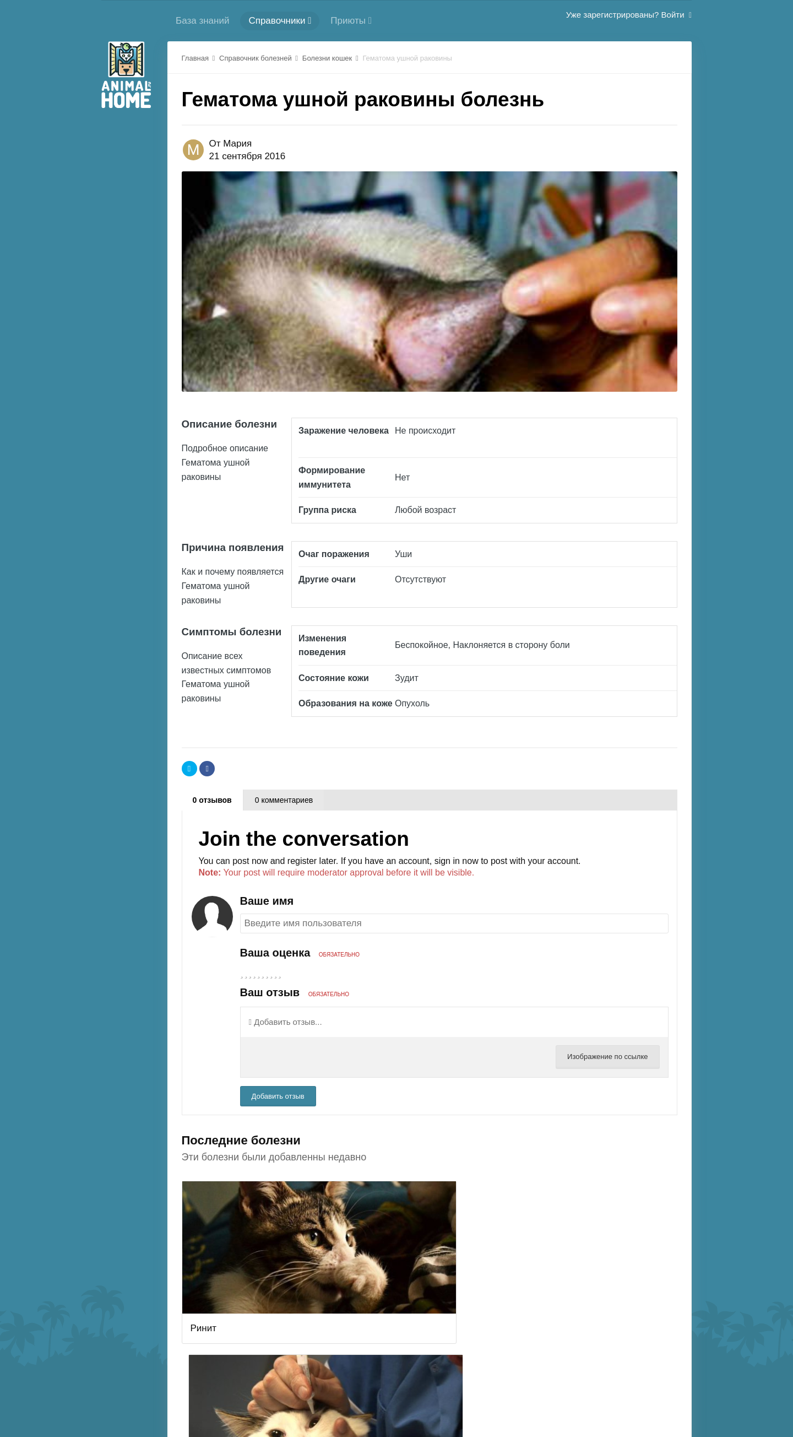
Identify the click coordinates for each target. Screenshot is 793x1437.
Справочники (279, 20)
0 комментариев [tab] (284, 800)
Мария (237, 143)
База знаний (202, 20)
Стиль (586, 1396)
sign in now (456, 861)
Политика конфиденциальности (453, 1396)
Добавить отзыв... (285, 1022)
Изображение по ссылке (607, 1056)
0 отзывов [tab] (212, 800)
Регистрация (277, 1396)
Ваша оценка (300, 953)
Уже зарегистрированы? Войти (629, 14)
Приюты (351, 20)
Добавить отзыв (278, 1096)
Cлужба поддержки (348, 1396)
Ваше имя (267, 901)
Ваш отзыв (294, 992)
